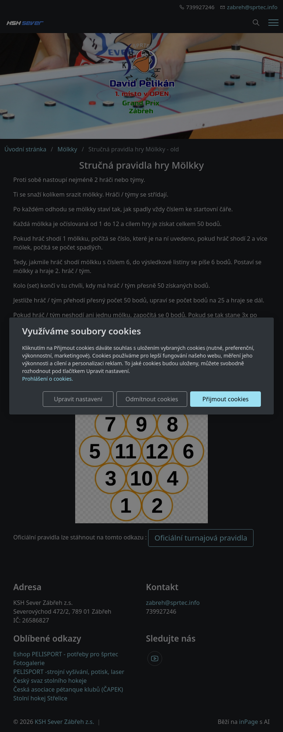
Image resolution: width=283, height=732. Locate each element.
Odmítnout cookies (151, 399)
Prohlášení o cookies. (47, 378)
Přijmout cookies (225, 399)
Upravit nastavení (78, 399)
